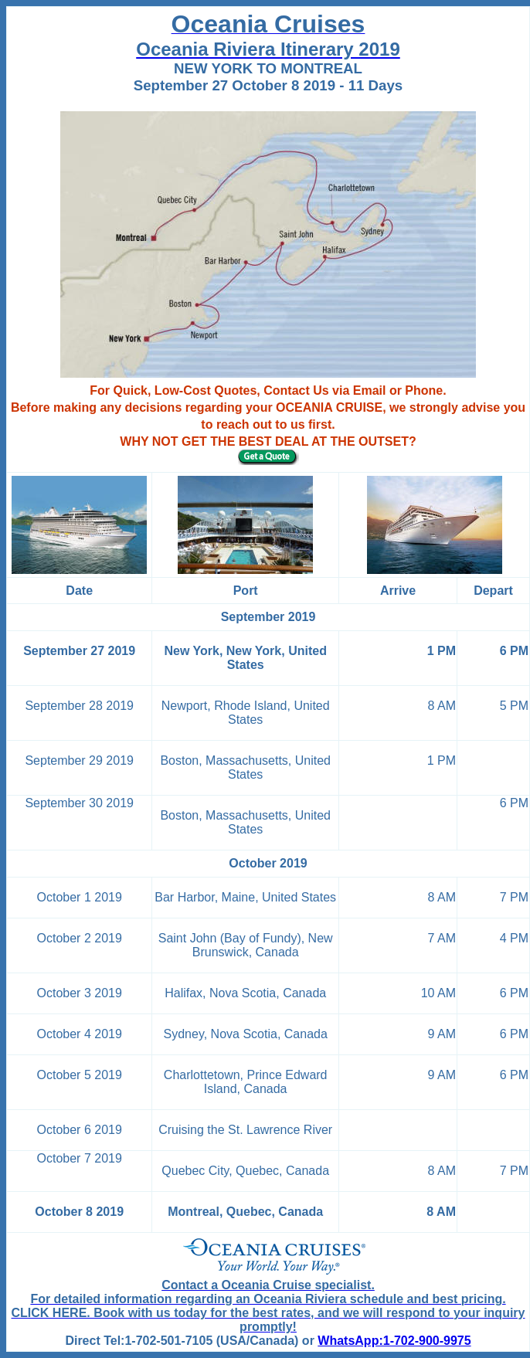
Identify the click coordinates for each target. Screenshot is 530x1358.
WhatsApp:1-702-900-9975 (394, 1340)
